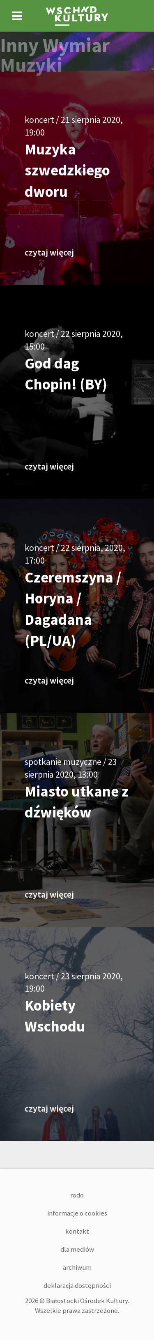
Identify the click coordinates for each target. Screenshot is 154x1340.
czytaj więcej (49, 252)
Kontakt (77, 1231)
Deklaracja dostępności (77, 1285)
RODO (77, 1195)
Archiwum (77, 1267)
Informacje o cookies (77, 1213)
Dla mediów (77, 1249)
